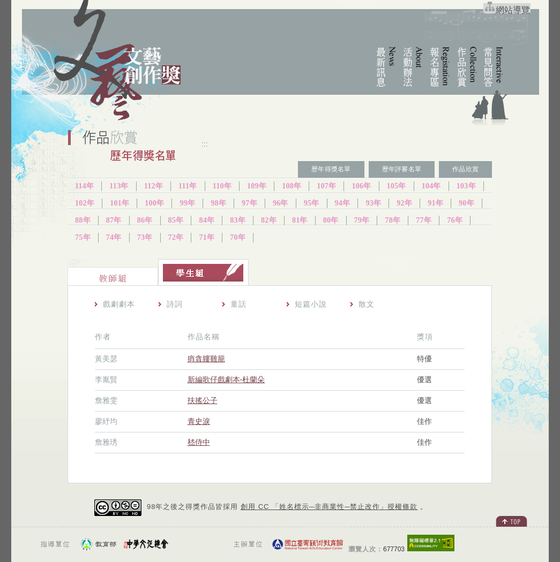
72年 (176, 237)
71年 (206, 237)
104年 (431, 186)
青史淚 (199, 421)
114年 (84, 186)
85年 (176, 220)
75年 (83, 237)
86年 (145, 220)
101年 (119, 203)
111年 (187, 186)
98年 (218, 203)
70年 (237, 237)
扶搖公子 (203, 400)
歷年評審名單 (401, 169)
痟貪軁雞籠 (206, 358)
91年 (435, 203)
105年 (396, 186)
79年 (362, 220)
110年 (222, 186)
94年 (342, 203)
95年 (311, 203)
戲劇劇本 (119, 304)
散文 (367, 304)
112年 (153, 186)
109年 (256, 186)
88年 (83, 220)
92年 (404, 203)
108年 (291, 186)
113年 (118, 186)
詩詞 (175, 304)
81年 (300, 220)
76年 (454, 220)
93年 (373, 203)
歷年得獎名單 (330, 169)
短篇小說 (311, 304)
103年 (466, 186)
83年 (237, 220)
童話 (238, 304)
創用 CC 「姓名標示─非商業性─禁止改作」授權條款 (329, 507)
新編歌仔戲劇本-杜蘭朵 (226, 379)
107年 (326, 186)
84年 (206, 220)
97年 (249, 203)
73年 (145, 237)
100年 (154, 203)
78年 (392, 220)
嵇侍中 (199, 442)
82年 (269, 220)
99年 (187, 203)
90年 (466, 203)
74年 (114, 237)
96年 (280, 203)
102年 (84, 203)
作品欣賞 (465, 169)
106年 (361, 186)
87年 (114, 220)
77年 (423, 220)
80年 (331, 220)
